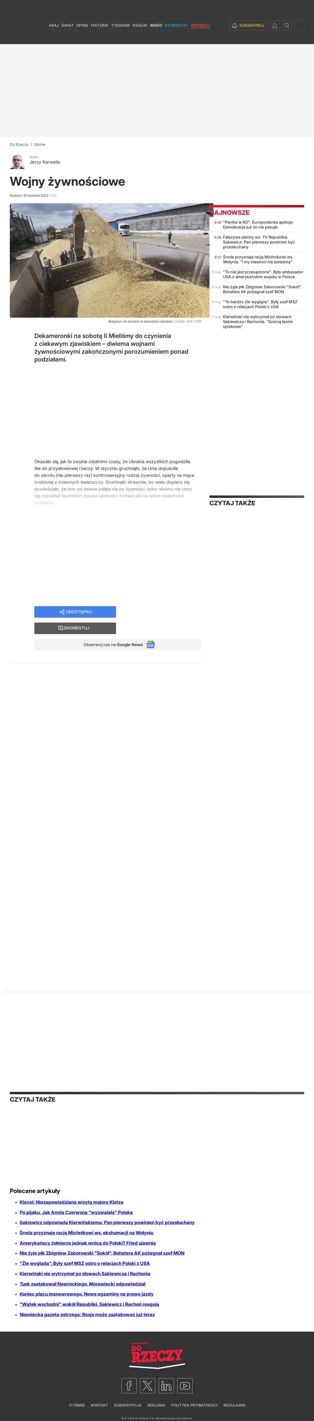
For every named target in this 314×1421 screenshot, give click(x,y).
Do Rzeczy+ (176, 36)
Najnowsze (229, 212)
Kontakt (99, 1405)
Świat (68, 36)
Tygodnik (120, 36)
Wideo (156, 36)
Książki (140, 36)
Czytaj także (232, 503)
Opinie (82, 36)
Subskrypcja (128, 1405)
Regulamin (234, 1405)
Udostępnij (79, 613)
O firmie (77, 1405)
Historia (99, 36)
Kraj (54, 36)
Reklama (156, 1405)
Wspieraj (200, 36)
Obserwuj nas (110, 631)
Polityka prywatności (194, 1405)
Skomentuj (165, 613)
